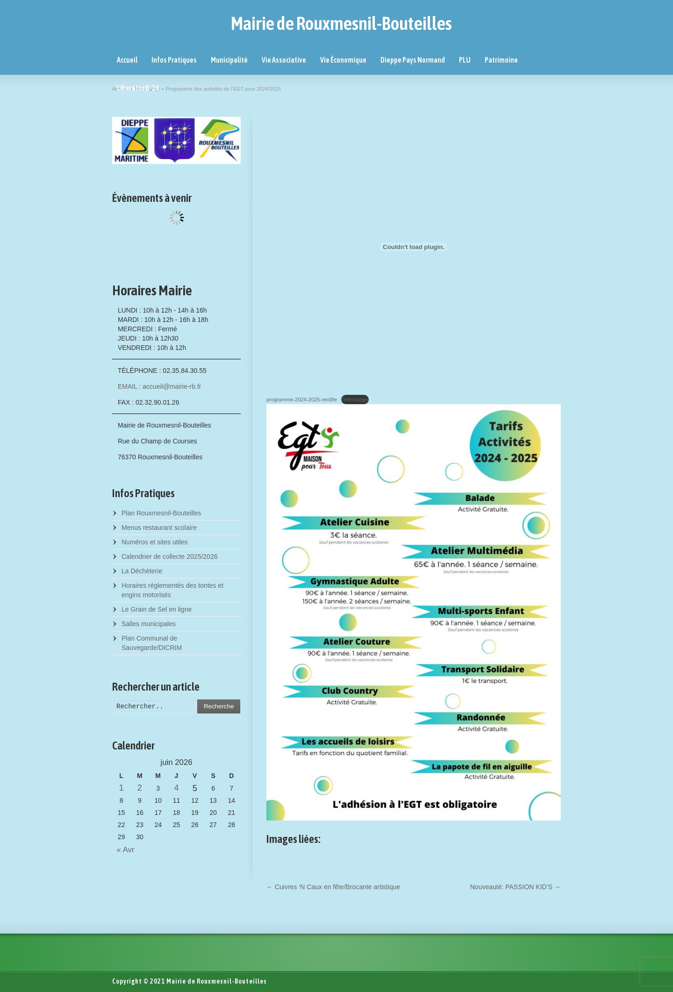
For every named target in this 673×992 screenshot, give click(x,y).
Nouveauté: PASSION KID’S (515, 887)
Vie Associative (284, 60)
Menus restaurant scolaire (159, 527)
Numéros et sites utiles (155, 542)
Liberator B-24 (138, 88)
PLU (465, 60)
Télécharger (355, 399)
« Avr (123, 849)
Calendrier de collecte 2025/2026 (169, 556)
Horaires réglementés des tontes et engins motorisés (172, 590)
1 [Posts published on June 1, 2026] (121, 787)
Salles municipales (149, 624)
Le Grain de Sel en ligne (157, 609)
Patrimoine (501, 60)
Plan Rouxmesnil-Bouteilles (161, 513)
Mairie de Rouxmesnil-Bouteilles (341, 23)
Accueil (127, 60)
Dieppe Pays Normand (412, 60)
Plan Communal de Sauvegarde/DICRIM (152, 643)
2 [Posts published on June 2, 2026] (139, 787)
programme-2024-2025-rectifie (301, 399)
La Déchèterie (142, 571)
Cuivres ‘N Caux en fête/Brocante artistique (333, 887)
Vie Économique (343, 60)
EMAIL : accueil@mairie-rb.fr (159, 386)
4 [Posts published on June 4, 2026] (176, 787)
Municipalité (229, 60)
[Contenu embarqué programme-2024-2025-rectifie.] (413, 247)
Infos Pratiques (174, 60)
